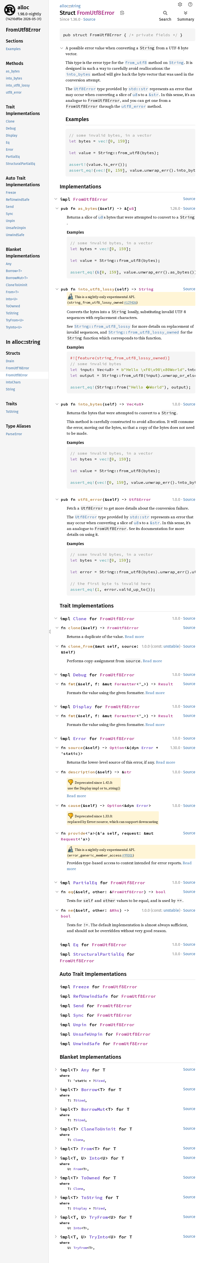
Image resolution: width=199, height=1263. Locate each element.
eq (70, 891)
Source (89, 19)
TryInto (98, 1237)
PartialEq (85, 882)
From (86, 1148)
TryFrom (98, 1217)
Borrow (89, 1089)
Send (78, 1005)
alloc (23, 7)
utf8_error (90, 499)
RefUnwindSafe (90, 996)
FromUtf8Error (90, 199)
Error (79, 738)
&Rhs (114, 910)
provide (76, 833)
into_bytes (90, 404)
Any (85, 1070)
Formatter (125, 683)
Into (94, 1158)
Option (117, 747)
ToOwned (90, 1178)
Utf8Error (140, 499)
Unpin (79, 1024)
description (81, 771)
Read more (134, 636)
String (146, 289)
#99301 (127, 855)
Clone (79, 618)
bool (161, 891)
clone (74, 627)
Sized (99, 1080)
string (75, 6)
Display (82, 706)
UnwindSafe (86, 1043)
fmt (72, 683)
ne (70, 910)
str (128, 771)
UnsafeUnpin (88, 1034)
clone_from (80, 646)
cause (74, 805)
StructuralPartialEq (98, 954)
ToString (92, 1197)
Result (165, 683)
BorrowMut (93, 1109)
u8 (131, 208)
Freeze (81, 986)
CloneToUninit (98, 1129)
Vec (130, 404)
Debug (79, 675)
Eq (75, 944)
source (75, 747)
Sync (78, 1015)
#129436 (130, 302)
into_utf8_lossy (96, 289)
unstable (171, 646)
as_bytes (87, 208)
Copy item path (122, 13)
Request (69, 839)
